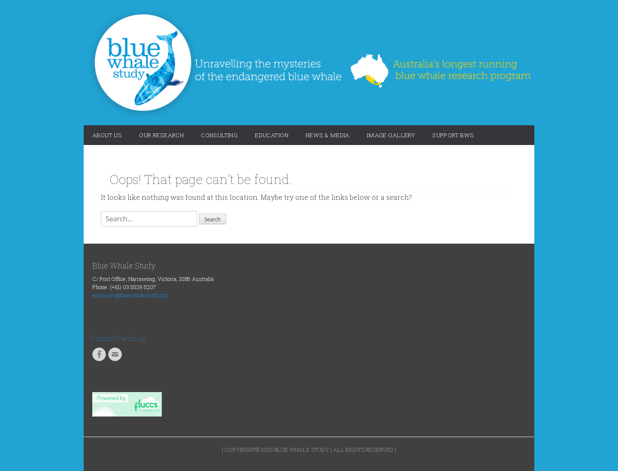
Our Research (161, 135)
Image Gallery (391, 135)
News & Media (328, 135)
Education (271, 135)
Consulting (219, 135)
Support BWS (453, 135)
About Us (107, 135)
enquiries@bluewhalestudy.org (129, 295)
